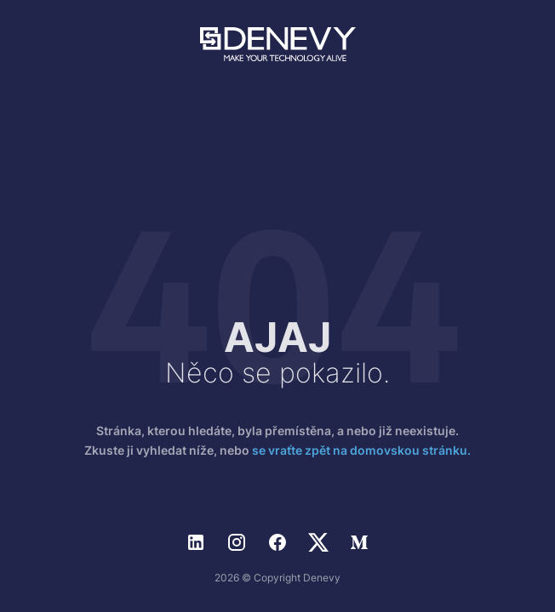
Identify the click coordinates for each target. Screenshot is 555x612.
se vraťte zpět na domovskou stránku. (361, 450)
